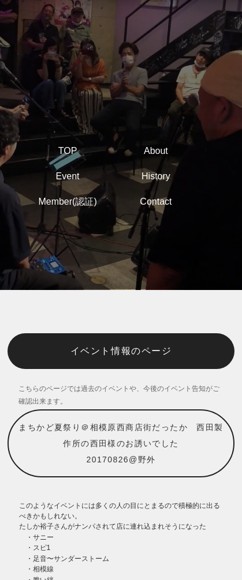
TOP (67, 151)
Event (68, 176)
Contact (156, 201)
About (156, 151)
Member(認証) (67, 201)
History (156, 176)
